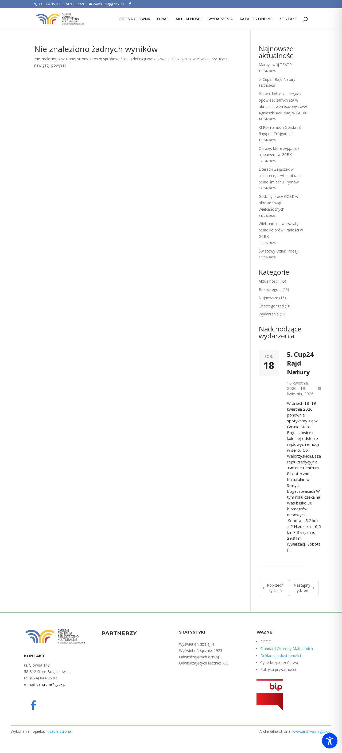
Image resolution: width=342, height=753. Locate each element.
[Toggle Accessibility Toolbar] (329, 740)
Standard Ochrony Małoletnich (286, 648)
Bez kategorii (270, 289)
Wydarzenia (220, 19)
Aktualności (188, 19)
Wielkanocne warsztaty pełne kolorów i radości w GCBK (281, 230)
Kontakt (288, 19)
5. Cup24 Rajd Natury (277, 79)
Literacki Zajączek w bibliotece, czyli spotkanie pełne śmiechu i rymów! (280, 176)
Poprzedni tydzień (273, 588)
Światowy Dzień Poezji (278, 251)
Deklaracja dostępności (280, 655)
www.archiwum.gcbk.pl (311, 731)
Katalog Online (256, 19)
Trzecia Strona (58, 731)
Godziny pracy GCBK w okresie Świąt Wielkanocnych (278, 203)
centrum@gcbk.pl (51, 684)
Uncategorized (271, 306)
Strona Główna (134, 19)
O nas (163, 19)
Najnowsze (268, 297)
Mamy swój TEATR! (276, 64)
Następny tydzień (304, 588)
